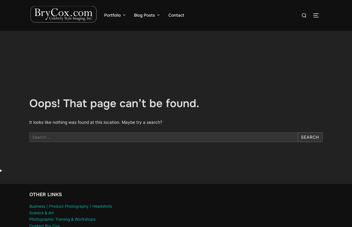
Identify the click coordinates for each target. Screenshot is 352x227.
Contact (176, 15)
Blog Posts (147, 15)
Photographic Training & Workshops (62, 219)
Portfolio (115, 15)
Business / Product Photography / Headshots (70, 206)
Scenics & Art (41, 212)
